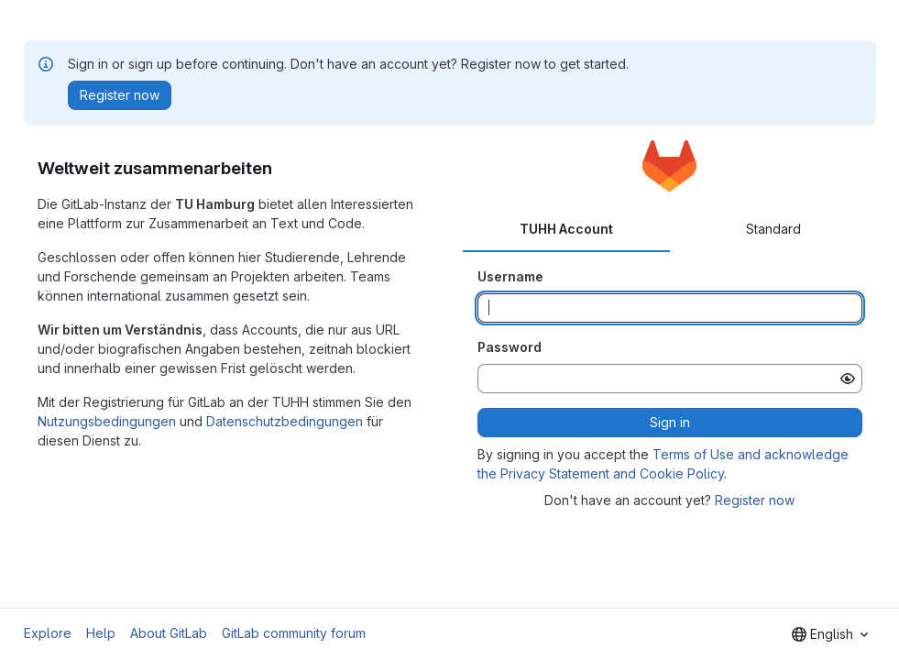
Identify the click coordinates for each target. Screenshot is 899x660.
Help (100, 633)
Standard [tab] (773, 228)
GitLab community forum (294, 633)
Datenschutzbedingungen (284, 421)
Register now (755, 500)
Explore (47, 633)
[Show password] (847, 378)
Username (510, 276)
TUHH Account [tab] (566, 228)
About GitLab (168, 633)
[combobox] (830, 634)
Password (509, 347)
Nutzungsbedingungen (107, 421)
